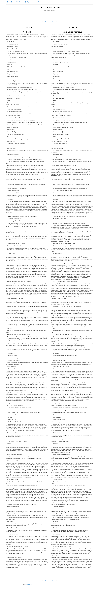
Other (40, 2)
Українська (30, 2)
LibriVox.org (29, 584)
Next (53, 21)
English (18, 2)
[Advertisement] (49, 15)
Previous (46, 21)
